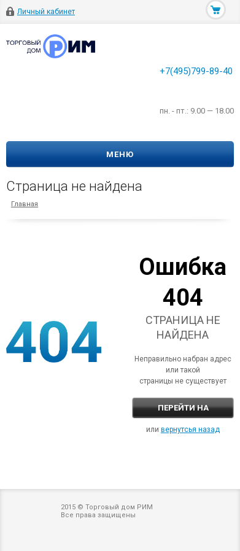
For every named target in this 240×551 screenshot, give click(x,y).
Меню (120, 154)
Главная (24, 204)
